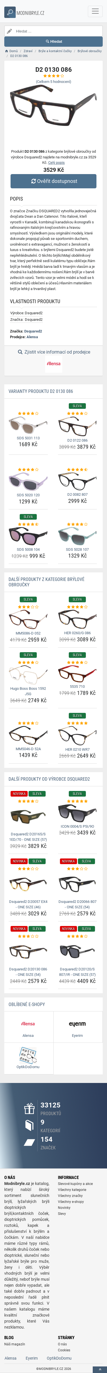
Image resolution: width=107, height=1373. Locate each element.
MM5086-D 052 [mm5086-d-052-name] (28, 633)
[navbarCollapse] (95, 11)
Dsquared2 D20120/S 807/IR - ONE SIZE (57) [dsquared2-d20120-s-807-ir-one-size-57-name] (77, 972)
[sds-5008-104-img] (28, 536)
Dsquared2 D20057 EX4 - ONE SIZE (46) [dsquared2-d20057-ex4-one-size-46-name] (28, 904)
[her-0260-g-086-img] (77, 619)
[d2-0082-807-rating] (77, 470)
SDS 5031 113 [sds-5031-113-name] (28, 438)
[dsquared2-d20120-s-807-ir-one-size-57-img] (77, 952)
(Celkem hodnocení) (53, 81)
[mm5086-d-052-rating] (28, 607)
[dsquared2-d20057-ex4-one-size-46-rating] (28, 869)
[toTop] (100, 1369)
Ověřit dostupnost (53, 181)
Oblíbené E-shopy (27, 1004)
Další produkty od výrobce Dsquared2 (49, 779)
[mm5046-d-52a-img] (28, 735)
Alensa (32, 337)
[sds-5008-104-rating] (28, 524)
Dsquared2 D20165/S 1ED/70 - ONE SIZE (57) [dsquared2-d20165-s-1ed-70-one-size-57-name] (28, 837)
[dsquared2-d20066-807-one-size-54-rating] (77, 869)
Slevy (62, 1214)
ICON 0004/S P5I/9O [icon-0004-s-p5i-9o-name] (77, 826)
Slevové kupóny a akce (75, 1184)
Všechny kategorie (72, 1190)
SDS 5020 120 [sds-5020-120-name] (28, 495)
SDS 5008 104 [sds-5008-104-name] (28, 549)
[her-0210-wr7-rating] (77, 723)
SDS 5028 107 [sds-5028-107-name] (77, 549)
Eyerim (32, 1358)
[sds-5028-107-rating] (77, 524)
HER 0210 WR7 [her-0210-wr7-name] (77, 749)
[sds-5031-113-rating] (28, 414)
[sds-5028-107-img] (77, 536)
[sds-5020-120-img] (28, 481)
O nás (62, 1344)
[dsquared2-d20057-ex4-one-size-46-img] (28, 884)
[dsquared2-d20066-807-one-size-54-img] (77, 884)
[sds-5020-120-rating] (28, 470)
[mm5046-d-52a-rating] (28, 723)
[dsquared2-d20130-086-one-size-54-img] (28, 952)
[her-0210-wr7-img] (77, 735)
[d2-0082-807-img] (77, 481)
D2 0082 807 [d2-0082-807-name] (77, 494)
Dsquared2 (33, 331)
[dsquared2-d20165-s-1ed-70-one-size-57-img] (28, 817)
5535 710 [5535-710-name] (77, 686)
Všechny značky (70, 1196)
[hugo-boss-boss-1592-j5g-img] (28, 674)
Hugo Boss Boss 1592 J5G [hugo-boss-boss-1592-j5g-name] (28, 691)
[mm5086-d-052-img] (28, 619)
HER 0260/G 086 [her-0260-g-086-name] (77, 633)
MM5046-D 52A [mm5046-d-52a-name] (28, 749)
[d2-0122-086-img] (77, 426)
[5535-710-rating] (77, 663)
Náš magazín (14, 1344)
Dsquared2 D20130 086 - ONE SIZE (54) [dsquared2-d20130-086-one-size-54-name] (28, 972)
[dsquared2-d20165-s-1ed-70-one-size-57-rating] (28, 801)
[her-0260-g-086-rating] (77, 607)
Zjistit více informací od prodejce (53, 361)
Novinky (64, 1208)
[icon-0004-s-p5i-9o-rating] (77, 801)
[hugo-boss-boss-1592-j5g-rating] (28, 663)
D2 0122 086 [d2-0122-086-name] (77, 440)
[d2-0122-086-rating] (77, 414)
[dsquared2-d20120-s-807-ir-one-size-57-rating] (77, 936)
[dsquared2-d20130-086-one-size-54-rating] (28, 936)
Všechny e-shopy (71, 1202)
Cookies (64, 1350)
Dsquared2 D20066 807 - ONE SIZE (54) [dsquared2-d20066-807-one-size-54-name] (77, 904)
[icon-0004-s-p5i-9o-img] (77, 813)
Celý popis (56, 162)
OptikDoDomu (59, 1358)
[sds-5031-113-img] (28, 425)
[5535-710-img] (77, 673)
